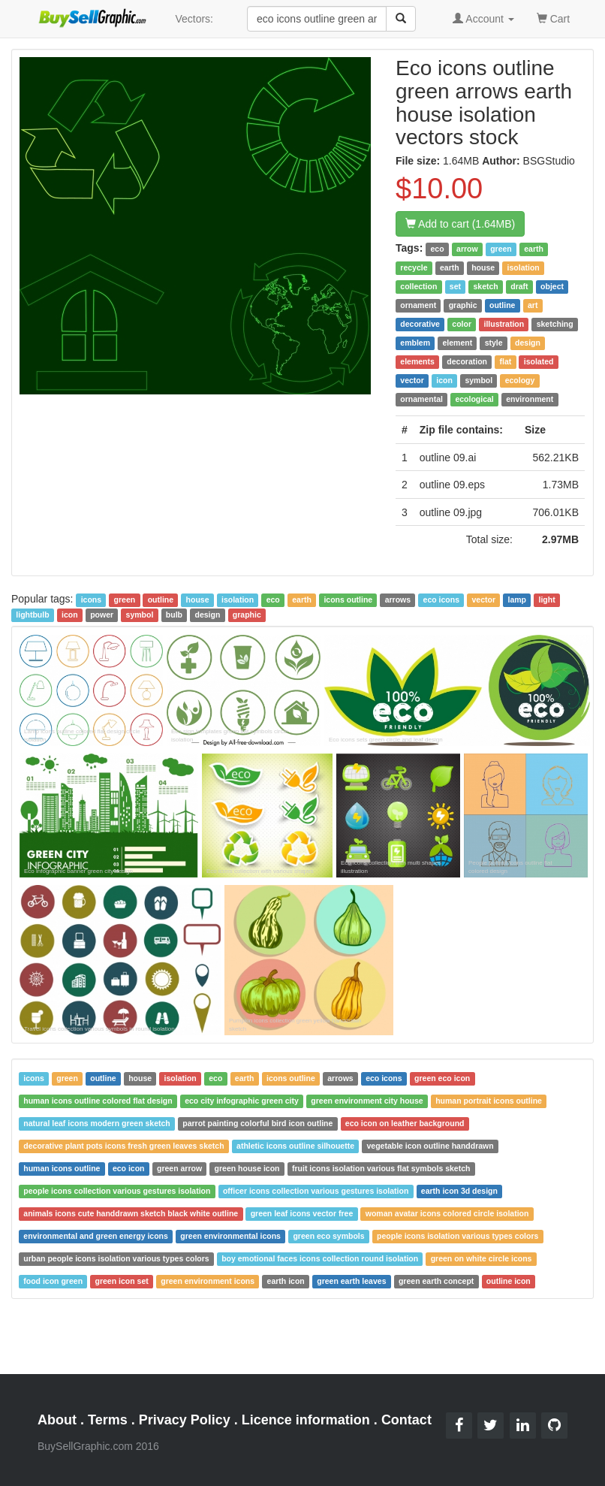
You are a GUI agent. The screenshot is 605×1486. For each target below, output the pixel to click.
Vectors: (194, 19)
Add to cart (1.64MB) (460, 224)
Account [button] (483, 19)
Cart (553, 18)
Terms (108, 1419)
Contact (406, 1419)
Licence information (306, 1419)
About (57, 1419)
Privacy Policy (184, 1419)
